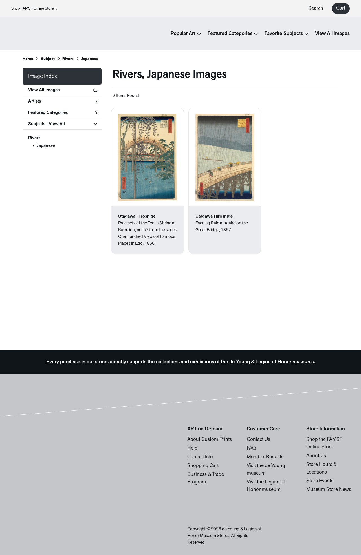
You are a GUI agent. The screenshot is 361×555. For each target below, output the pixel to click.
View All (57, 124)
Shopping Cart (203, 465)
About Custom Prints (209, 439)
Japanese (46, 145)
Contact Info (200, 457)
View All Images (332, 33)
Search (315, 8)
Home (28, 59)
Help (192, 448)
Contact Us (258, 439)
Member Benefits (265, 457)
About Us (316, 456)
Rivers (34, 138)
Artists (62, 101)
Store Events (319, 481)
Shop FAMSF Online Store (34, 8)
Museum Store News (328, 489)
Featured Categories (62, 112)
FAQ (251, 448)
